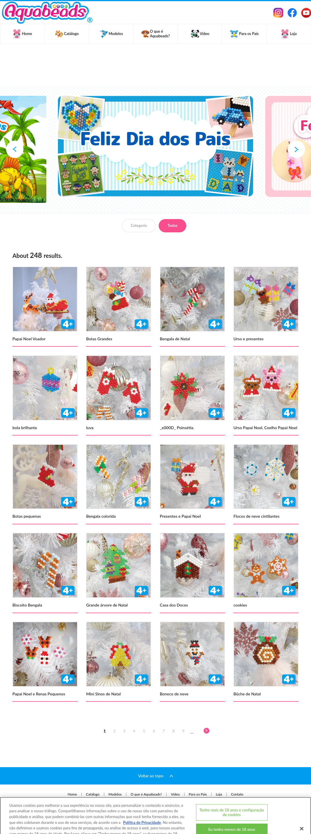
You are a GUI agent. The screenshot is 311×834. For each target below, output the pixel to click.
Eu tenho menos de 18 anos (231, 808)
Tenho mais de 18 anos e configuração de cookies (232, 791)
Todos (172, 225)
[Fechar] (301, 807)
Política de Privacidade (142, 801)
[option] (155, 146)
